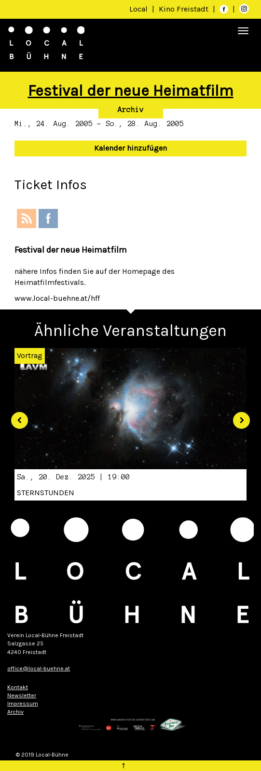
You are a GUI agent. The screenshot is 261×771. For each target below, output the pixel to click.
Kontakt (17, 687)
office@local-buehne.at (38, 668)
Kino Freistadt (184, 8)
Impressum (22, 703)
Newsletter (21, 695)
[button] (16, 417)
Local (138, 8)
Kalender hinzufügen (130, 148)
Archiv (131, 110)
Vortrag (29, 355)
